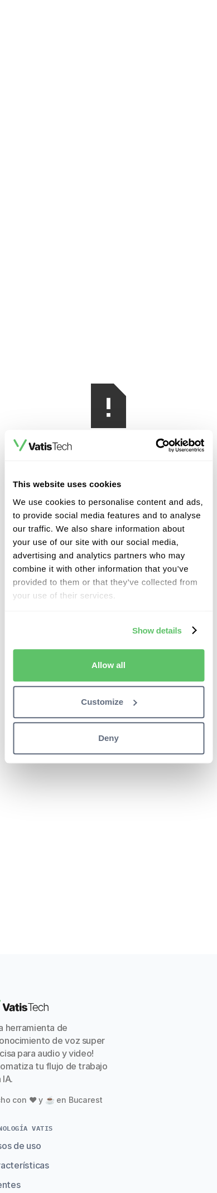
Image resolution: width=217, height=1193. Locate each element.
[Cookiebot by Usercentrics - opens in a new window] (156, 445)
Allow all (108, 665)
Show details (157, 630)
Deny (108, 738)
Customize (109, 701)
